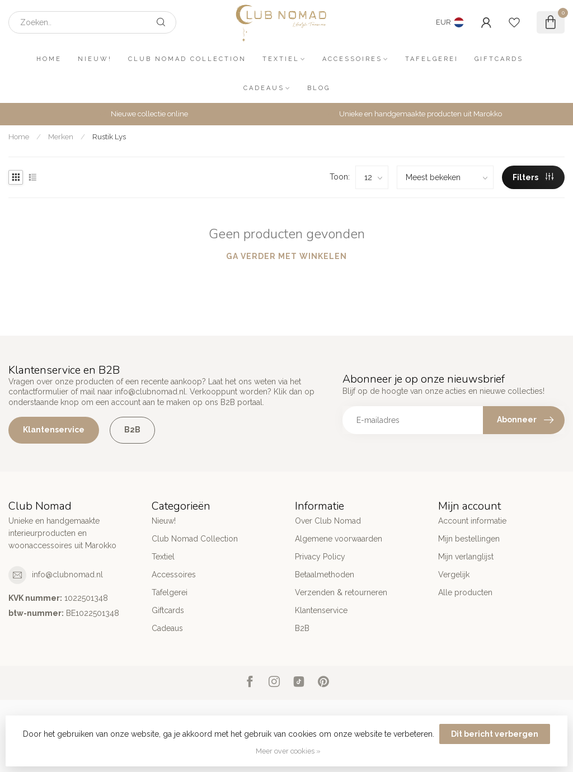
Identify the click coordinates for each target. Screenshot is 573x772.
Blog (318, 88)
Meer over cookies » (288, 751)
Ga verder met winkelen (286, 256)
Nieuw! (95, 59)
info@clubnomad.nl (67, 574)
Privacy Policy (320, 556)
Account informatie (472, 520)
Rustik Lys (109, 136)
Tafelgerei (431, 59)
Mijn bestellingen (469, 538)
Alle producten (465, 592)
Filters (533, 177)
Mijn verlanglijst (466, 556)
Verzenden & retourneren (341, 592)
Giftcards (499, 59)
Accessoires (352, 59)
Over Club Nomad (328, 520)
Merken (60, 136)
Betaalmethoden (324, 574)
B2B (132, 429)
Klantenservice (53, 429)
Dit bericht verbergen (494, 733)
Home (49, 59)
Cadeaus (263, 88)
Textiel (280, 59)
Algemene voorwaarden (338, 538)
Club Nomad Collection (187, 59)
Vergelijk (453, 574)
